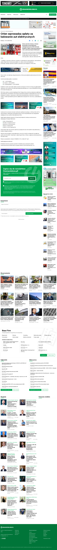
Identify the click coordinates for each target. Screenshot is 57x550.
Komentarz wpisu (30, 213)
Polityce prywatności (31, 210)
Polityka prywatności (46, 530)
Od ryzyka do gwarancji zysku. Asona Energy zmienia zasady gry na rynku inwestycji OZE (15, 18)
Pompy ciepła (36, 337)
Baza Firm (9, 14)
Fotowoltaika (4, 337)
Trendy (30, 532)
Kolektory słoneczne (27, 337)
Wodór (30, 543)
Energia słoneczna (32, 533)
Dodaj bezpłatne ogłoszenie (6, 389)
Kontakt (44, 533)
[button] (46, 14)
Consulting (25, 335)
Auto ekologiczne (9, 31)
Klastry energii (15, 337)
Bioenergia (31, 539)
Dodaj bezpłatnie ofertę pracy (35, 389)
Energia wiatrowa (47, 335)
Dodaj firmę (43, 355)
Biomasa (14, 335)
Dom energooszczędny (33, 537)
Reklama (44, 535)
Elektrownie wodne (37, 335)
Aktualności (3, 31)
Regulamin (14, 208)
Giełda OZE (22, 14)
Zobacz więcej (51, 355)
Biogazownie (4, 335)
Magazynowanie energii (33, 540)
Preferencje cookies (46, 538)
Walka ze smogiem (32, 541)
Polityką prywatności (31, 208)
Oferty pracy (15, 14)
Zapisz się (32, 178)
